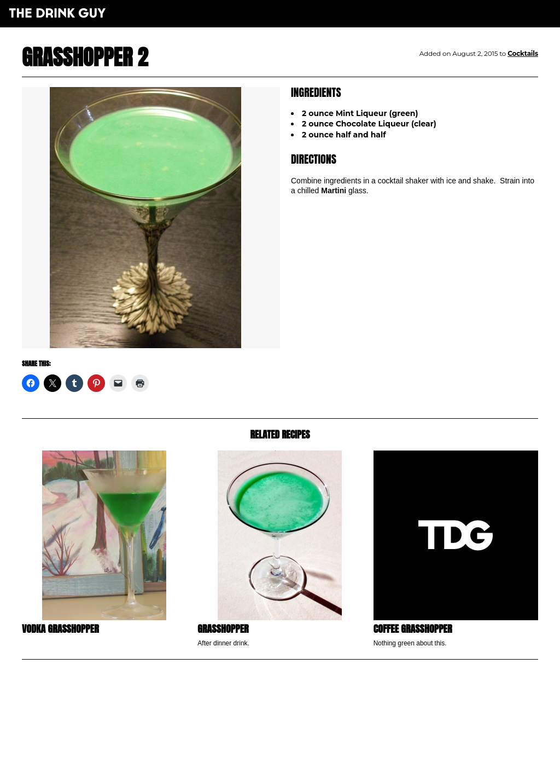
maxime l (295, 747)
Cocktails (523, 53)
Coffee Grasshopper (413, 628)
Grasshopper (222, 628)
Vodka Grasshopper (60, 628)
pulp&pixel (293, 740)
